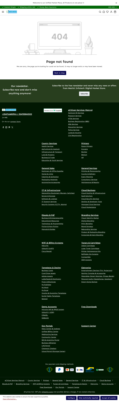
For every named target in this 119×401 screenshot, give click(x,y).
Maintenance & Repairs (90, 182)
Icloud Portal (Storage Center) (53, 351)
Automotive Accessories (51, 182)
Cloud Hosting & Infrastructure (93, 193)
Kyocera (84, 149)
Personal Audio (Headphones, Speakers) (96, 279)
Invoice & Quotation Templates (54, 293)
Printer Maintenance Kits (91, 251)
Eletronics (86, 267)
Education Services (75, 127)
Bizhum (84, 155)
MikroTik (45, 246)
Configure (71, 398)
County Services (49, 143)
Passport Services (74, 116)
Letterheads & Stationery (51, 279)
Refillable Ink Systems (89, 254)
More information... (10, 399)
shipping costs (47, 392)
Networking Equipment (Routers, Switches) (58, 193)
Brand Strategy (87, 226)
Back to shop (59, 73)
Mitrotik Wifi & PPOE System (53, 309)
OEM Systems (86, 260)
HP (82, 158)
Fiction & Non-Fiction (50, 226)
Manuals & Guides (48, 229)
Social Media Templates (51, 296)
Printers (85, 143)
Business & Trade (48, 158)
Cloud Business (88, 190)
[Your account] (111, 12)
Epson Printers (86, 146)
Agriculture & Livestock (51, 149)
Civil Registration (75, 135)
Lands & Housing (74, 133)
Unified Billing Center (50, 331)
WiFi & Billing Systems (52, 243)
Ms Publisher (46, 285)
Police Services (73, 130)
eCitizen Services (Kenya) (80, 110)
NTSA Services (73, 119)
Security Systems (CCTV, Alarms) (54, 204)
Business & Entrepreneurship (52, 218)
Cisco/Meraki (47, 251)
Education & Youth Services (52, 160)
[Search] (100, 12)
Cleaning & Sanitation (50, 177)
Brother (84, 152)
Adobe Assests (47, 276)
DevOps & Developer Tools (91, 202)
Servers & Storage (48, 196)
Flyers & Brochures (49, 282)
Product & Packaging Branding (93, 232)
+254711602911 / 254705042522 (17, 114)
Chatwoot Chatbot (49, 348)
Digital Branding (87, 221)
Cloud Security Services (90, 199)
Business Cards (47, 270)
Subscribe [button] (84, 94)
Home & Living (47, 174)
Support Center (88, 326)
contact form (15, 122)
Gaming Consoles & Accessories (93, 273)
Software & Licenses (49, 199)
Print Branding (87, 224)
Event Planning (87, 177)
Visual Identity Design (90, 218)
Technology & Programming (52, 224)
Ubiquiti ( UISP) (48, 312)
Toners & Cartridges (90, 243)
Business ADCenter (49, 343)
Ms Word (45, 287)
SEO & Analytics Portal (50, 340)
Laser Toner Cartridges (90, 248)
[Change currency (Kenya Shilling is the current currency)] (112, 7)
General (44, 299)
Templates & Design (51, 267)
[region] (59, 3)
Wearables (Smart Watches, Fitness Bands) (97, 276)
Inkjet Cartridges (88, 246)
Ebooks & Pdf (48, 215)
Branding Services (90, 215)
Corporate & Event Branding (92, 235)
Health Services (47, 146)
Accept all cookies (109, 398)
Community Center (49, 337)
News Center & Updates (51, 329)
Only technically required (88, 398)
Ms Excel (45, 290)
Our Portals (47, 326)
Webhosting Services (49, 334)
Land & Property (48, 155)
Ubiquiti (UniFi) (48, 248)
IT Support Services (49, 202)
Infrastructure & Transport (52, 152)
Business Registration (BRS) (78, 121)
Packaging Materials (49, 180)
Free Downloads (89, 306)
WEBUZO (45, 318)
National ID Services (76, 113)
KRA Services (73, 124)
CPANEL (45, 315)
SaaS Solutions (86, 196)
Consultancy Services (89, 180)
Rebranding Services (89, 229)
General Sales (48, 168)
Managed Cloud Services (90, 204)
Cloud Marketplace (88, 207)
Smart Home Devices (89, 282)
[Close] (116, 2)
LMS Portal (46, 346)
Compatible (85, 257)
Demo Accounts (49, 306)
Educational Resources (50, 221)
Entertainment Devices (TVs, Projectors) (96, 270)
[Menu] (3, 12)
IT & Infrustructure (51, 190)
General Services (89, 168)
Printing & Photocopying (90, 171)
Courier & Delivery (88, 174)
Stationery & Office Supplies (52, 171)
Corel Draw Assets (49, 273)
